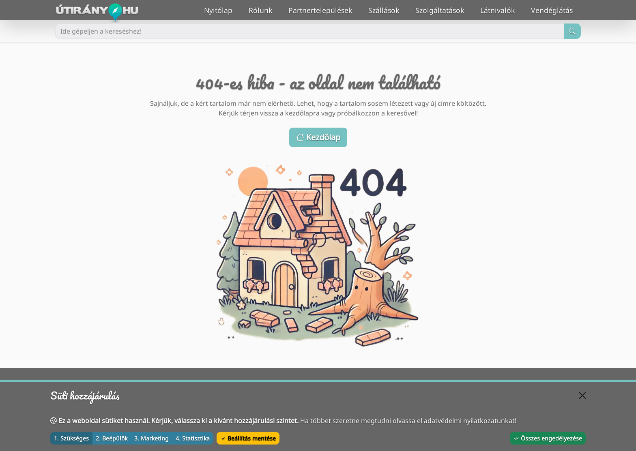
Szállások (387, 9)
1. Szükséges (71, 438)
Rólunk (264, 9)
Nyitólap (222, 9)
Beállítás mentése (248, 438)
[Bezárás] (582, 395)
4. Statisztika (193, 438)
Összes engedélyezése (548, 438)
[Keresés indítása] (572, 31)
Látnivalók (501, 9)
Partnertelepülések (324, 9)
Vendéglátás (556, 9)
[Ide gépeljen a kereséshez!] (310, 31)
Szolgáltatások (443, 9)
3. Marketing (151, 438)
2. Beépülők (111, 438)
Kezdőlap (318, 137)
